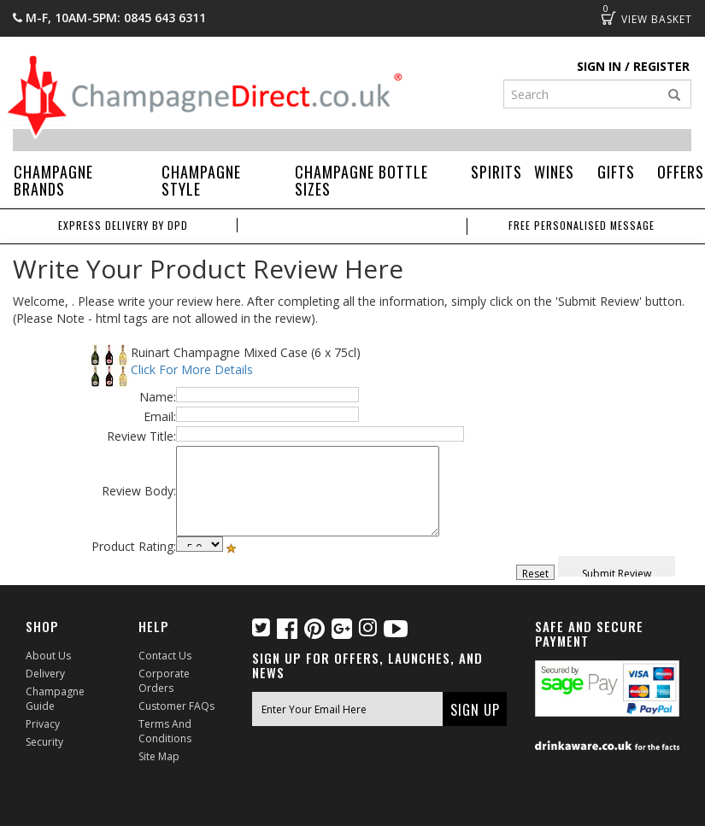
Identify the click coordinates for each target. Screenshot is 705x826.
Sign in (599, 66)
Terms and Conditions (164, 731)
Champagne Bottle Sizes (361, 180)
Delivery (45, 673)
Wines (554, 172)
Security (44, 742)
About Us (48, 655)
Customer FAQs (176, 706)
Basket (608, 17)
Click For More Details (192, 369)
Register (661, 66)
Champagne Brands (53, 180)
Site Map (158, 756)
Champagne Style (201, 180)
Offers (680, 172)
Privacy (43, 724)
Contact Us (164, 655)
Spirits (496, 172)
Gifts (616, 172)
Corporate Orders (164, 680)
